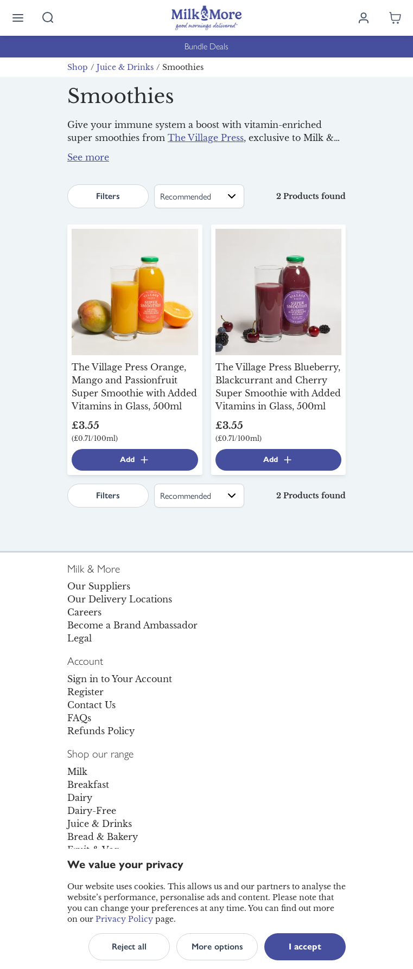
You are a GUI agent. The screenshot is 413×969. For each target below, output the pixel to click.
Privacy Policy (124, 919)
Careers (84, 612)
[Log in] (363, 17)
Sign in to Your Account (119, 678)
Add (135, 459)
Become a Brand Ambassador (132, 625)
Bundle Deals (206, 46)
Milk (77, 771)
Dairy (79, 797)
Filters (108, 196)
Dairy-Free (91, 810)
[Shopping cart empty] (395, 17)
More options (217, 946)
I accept (305, 946)
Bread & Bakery (102, 836)
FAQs (79, 718)
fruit (104, 163)
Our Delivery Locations (119, 599)
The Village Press (206, 137)
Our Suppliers (98, 586)
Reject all (129, 946)
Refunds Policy (101, 731)
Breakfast (88, 784)
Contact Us (91, 705)
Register (85, 691)
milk (290, 161)
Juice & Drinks (125, 67)
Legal (79, 638)
